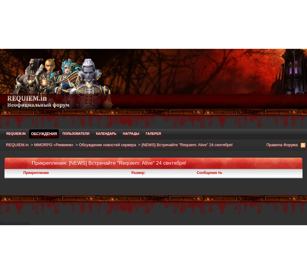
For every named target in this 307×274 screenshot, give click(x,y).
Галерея (153, 133)
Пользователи (75, 133)
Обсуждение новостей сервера (107, 145)
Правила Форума (282, 145)
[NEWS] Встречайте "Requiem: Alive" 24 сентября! (187, 145)
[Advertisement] (153, 24)
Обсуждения (44, 134)
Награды (131, 133)
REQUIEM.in (15, 133)
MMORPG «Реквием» (53, 145)
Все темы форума (153, 247)
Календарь (106, 133)
